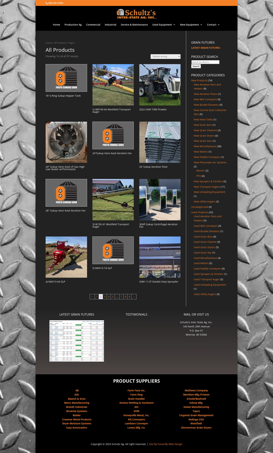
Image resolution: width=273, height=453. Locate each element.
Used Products (199, 212)
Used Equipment (162, 24)
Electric (200, 170)
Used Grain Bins (203, 236)
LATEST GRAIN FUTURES (205, 47)
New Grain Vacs (203, 140)
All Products (60, 42)
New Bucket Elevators (206, 104)
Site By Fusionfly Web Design (165, 444)
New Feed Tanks (203, 119)
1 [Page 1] (97, 296)
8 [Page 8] (125, 296)
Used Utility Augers (205, 294)
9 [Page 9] (129, 296)
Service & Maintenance (134, 24)
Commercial (93, 24)
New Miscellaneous (205, 146)
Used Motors (201, 263)
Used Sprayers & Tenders (208, 274)
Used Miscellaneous (205, 258)
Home (56, 24)
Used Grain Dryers (204, 247)
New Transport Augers (207, 186)
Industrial (110, 24)
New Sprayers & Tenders (208, 181)
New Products (199, 80)
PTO (198, 176)
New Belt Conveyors (205, 99)
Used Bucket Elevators (207, 231)
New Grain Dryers (204, 135)
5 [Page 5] (113, 296)
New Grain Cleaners (205, 130)
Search (196, 66)
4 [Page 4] (109, 296)
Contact (211, 24)
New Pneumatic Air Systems (210, 162)
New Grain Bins (203, 124)
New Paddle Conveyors (207, 157)
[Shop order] (166, 56)
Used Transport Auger (207, 279)
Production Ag (73, 24)
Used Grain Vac (203, 252)
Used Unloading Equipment (210, 284)
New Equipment (189, 24)
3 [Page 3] (105, 296)
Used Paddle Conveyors (207, 268)
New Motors (201, 151)
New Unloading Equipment (209, 192)
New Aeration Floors (205, 94)
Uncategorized (199, 207)
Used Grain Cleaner (205, 241)
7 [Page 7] (121, 296)
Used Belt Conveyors (206, 225)
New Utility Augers (204, 201)
